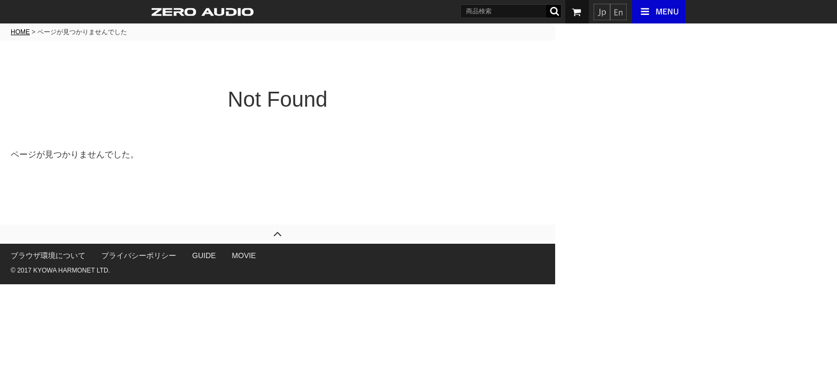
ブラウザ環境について (189, 255)
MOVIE (385, 255)
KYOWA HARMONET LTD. (212, 270)
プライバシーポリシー (279, 255)
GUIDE (345, 255)
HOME (161, 32)
